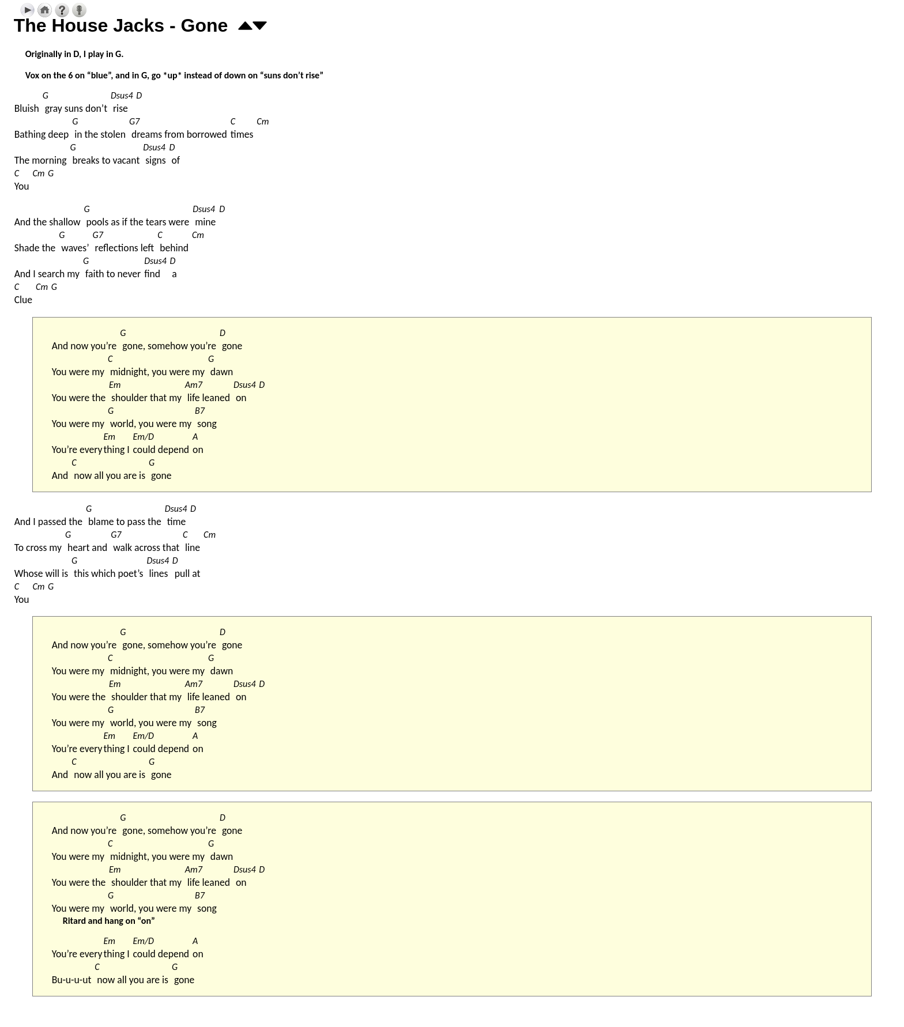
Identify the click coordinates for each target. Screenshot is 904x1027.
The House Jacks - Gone (121, 25)
